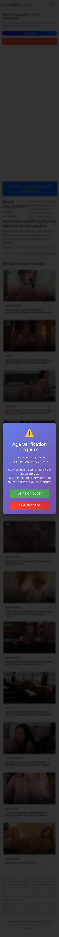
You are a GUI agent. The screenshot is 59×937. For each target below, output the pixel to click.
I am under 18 (29, 505)
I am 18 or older (29, 493)
